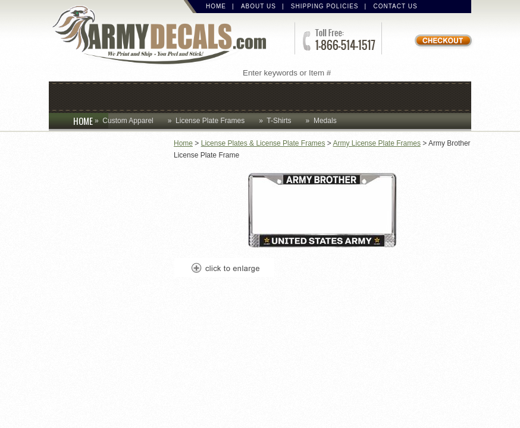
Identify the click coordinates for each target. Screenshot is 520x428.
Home (216, 6)
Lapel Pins (360, 96)
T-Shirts (279, 121)
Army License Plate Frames (377, 143)
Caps (80, 96)
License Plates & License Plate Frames (263, 143)
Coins (128, 96)
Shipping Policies (325, 6)
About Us (258, 6)
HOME (90, 120)
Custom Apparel (207, 96)
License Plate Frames (210, 121)
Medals (325, 121)
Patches (430, 96)
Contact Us (396, 6)
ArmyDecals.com (164, 36)
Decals (293, 96)
